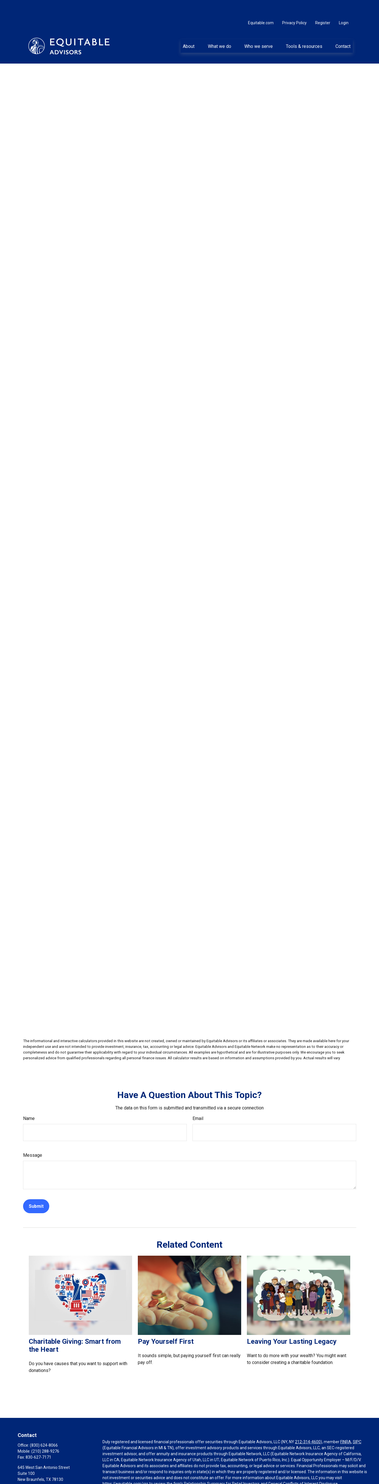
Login (344, 5)
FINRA (345, 1424)
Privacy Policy (294, 5)
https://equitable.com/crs (125, 1466)
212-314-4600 (308, 1424)
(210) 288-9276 (45, 1434)
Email (197, 1101)
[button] (189, 29)
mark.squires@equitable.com (44, 1472)
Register (322, 5)
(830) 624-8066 (44, 1428)
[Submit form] (36, 1189)
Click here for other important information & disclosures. (153, 1477)
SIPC (357, 1424)
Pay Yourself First (166, 1324)
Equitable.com (261, 5)
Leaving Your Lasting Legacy (292, 1324)
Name (29, 1101)
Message (32, 1138)
